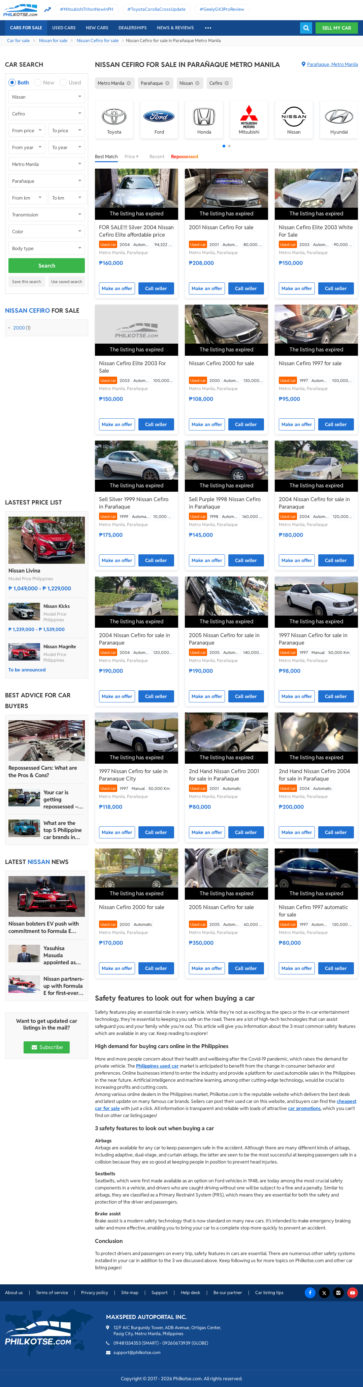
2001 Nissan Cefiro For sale (221, 227)
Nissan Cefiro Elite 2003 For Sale (132, 367)
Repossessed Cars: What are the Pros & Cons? (42, 771)
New (48, 82)
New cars (97, 28)
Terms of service (52, 1292)
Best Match (106, 156)
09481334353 (127, 1343)
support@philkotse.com (137, 1352)
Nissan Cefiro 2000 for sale (221, 363)
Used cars (64, 28)
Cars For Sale (26, 28)
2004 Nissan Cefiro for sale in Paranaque (314, 503)
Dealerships (133, 28)
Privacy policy (94, 1292)
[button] (224, 146)
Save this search (26, 281)
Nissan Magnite (59, 647)
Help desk (190, 1292)
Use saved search (66, 281)
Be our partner (227, 1292)
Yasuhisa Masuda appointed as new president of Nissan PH (61, 955)
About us (14, 1292)
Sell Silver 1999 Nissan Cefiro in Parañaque (133, 503)
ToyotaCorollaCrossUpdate (158, 9)
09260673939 (176, 1343)
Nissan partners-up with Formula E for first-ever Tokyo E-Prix (63, 986)
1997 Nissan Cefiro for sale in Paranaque (313, 639)
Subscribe (46, 1047)
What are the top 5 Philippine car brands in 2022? (62, 830)
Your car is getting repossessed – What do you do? (64, 799)
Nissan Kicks (56, 606)
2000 (19, 328)
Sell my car (336, 28)
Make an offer (117, 288)
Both (23, 82)
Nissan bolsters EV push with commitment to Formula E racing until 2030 (43, 927)
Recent (157, 156)
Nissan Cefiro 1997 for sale (310, 363)
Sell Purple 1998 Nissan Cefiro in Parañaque (225, 503)
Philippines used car (157, 1066)
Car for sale (18, 40)
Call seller (156, 288)
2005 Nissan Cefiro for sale (221, 907)
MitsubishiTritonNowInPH (88, 9)
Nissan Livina (24, 570)
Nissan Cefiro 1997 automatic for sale (313, 911)
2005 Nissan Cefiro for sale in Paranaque (224, 639)
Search (46, 265)
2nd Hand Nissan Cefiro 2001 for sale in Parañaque (224, 775)
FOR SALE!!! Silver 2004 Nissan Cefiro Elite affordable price (136, 231)
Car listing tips (269, 1292)
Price (134, 156)
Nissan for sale (53, 40)
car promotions (304, 1108)
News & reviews (175, 28)
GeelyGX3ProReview (223, 9)
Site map (129, 1292)
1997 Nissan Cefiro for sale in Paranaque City (133, 775)
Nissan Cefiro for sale (98, 40)
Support (160, 1292)
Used (75, 82)
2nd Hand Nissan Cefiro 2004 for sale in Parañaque (314, 775)
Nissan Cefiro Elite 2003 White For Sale (316, 231)
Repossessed (184, 156)
